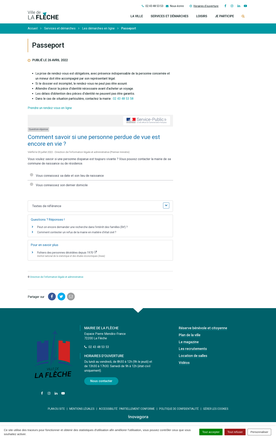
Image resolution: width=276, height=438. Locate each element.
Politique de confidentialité (179, 408)
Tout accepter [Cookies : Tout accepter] (211, 432)
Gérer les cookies (215, 408)
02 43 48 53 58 (123, 98)
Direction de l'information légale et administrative (56, 277)
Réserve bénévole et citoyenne (203, 328)
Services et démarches (169, 16)
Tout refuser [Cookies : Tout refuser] (235, 432)
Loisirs (201, 16)
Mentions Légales (82, 408)
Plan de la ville (189, 335)
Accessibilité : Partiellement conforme (127, 408)
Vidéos (184, 363)
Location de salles (193, 356)
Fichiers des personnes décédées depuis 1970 (67, 252)
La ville (137, 16)
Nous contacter (101, 381)
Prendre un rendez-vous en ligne (50, 108)
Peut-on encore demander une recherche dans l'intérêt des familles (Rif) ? (82, 227)
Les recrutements (193, 349)
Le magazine (189, 342)
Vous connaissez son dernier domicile (59, 185)
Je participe (224, 16)
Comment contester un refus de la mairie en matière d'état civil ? (76, 232)
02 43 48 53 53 (96, 347)
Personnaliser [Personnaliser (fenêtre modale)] (259, 432)
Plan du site (56, 408)
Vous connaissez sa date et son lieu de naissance (67, 175)
